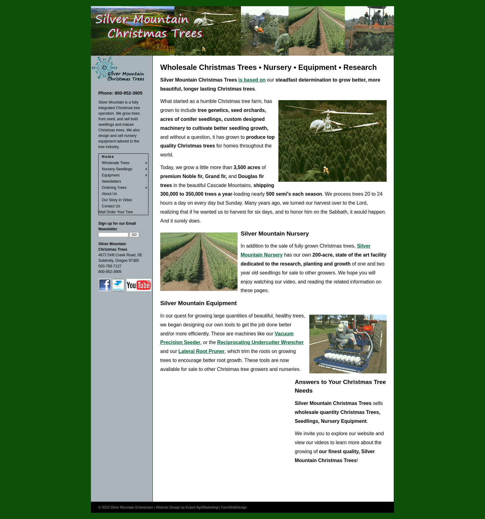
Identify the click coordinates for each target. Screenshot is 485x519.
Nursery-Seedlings (117, 169)
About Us (109, 194)
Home (108, 157)
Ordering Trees (114, 187)
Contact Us (111, 206)
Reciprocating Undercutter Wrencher (260, 342)
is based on (252, 80)
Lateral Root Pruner (201, 351)
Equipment (110, 175)
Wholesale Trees (115, 163)
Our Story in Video (117, 200)
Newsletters (111, 181)
